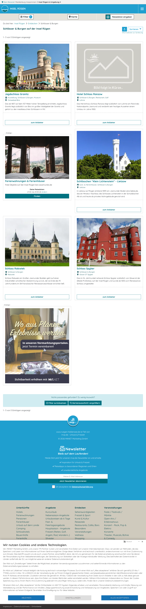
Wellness (79, 535)
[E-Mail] (73, 476)
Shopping (79, 538)
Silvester (50, 538)
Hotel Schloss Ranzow (89, 94)
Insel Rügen (50, 2)
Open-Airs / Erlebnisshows (111, 520)
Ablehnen (26, 598)
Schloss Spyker (85, 268)
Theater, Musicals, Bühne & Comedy (116, 537)
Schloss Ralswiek (15, 268)
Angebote (51, 507)
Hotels (19, 512)
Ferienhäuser (22, 521)
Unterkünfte (22, 507)
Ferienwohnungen (25, 515)
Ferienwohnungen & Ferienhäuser (25, 181)
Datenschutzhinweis (22, 606)
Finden (37, 196)
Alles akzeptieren (119, 598)
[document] (73, 569)
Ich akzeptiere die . (73, 486)
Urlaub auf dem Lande (27, 525)
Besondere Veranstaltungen (83, 530)
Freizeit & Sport (82, 515)
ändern (44, 192)
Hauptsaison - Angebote (58, 528)
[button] (18, 8)
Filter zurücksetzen (56, 403)
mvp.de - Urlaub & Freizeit (73, 435)
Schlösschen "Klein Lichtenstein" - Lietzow (101, 181)
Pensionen (21, 518)
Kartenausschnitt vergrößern (85, 403)
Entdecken (32, 23)
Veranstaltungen (113, 507)
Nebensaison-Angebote (57, 515)
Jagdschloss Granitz (17, 94)
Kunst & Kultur (82, 518)
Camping (20, 528)
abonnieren (72, 481)
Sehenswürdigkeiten (85, 512)
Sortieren (134, 29)
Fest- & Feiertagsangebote (55, 523)
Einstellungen (73, 598)
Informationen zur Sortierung (132, 33)
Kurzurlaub (51, 512)
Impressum (7, 606)
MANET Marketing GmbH (76, 438)
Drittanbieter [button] (37, 606)
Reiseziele (80, 521)
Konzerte (108, 531)
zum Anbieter (37, 122)
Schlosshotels (23, 531)
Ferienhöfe (21, 538)
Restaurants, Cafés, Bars (87, 525)
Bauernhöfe (22, 535)
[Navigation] (142, 8)
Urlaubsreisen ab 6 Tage (58, 518)
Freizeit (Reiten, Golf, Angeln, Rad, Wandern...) (58, 533)
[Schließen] (142, 541)
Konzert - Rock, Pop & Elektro (115, 527)
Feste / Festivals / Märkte (113, 514)
